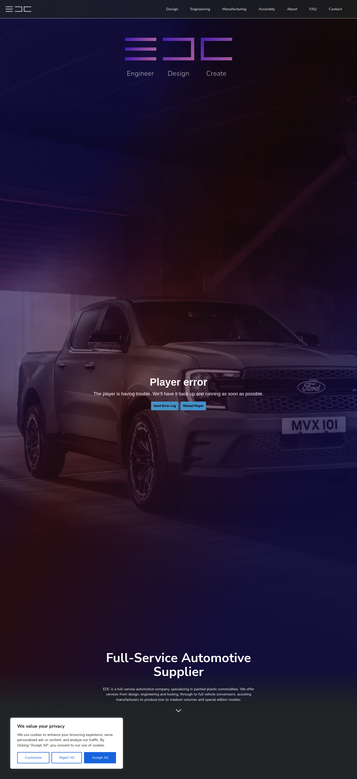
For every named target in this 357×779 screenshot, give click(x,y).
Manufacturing (234, 9)
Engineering (200, 9)
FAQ (313, 9)
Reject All (66, 757)
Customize (33, 757)
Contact (335, 9)
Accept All (100, 757)
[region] (66, 743)
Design (172, 9)
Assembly (267, 9)
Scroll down (178, 710)
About (292, 9)
